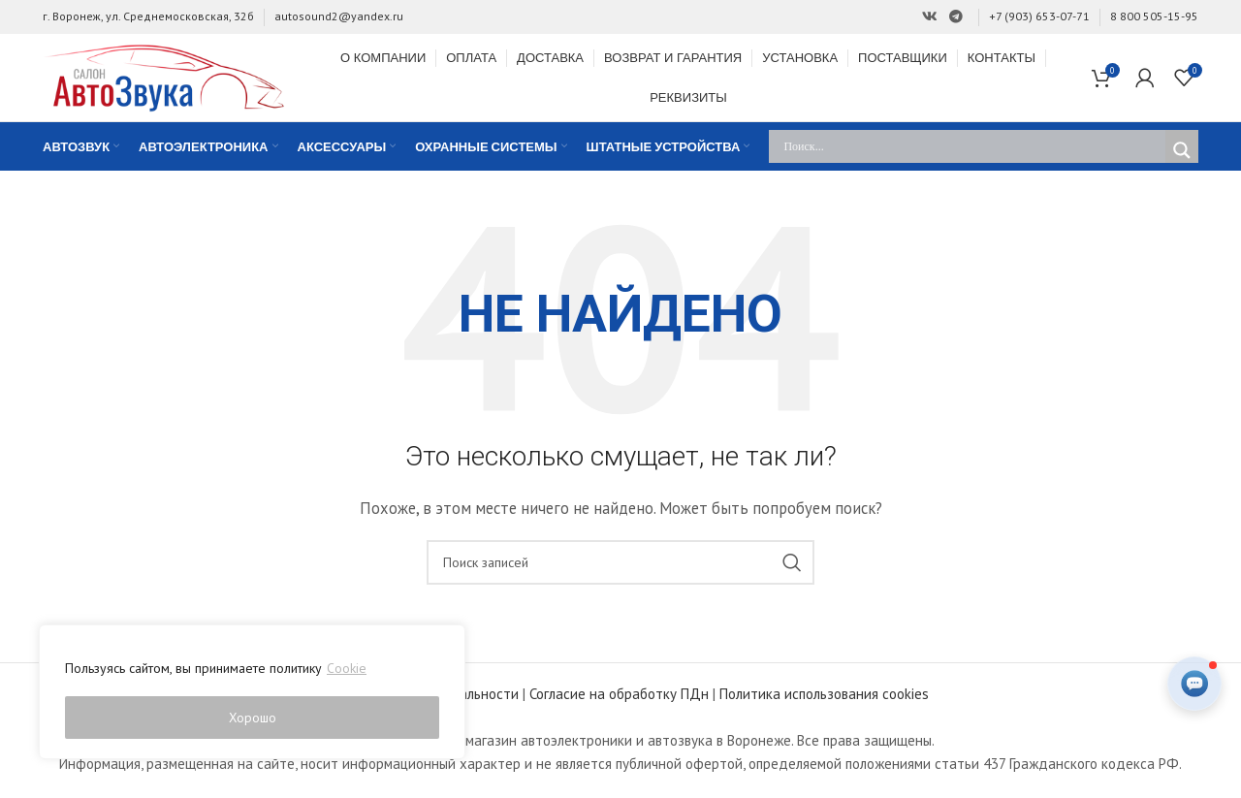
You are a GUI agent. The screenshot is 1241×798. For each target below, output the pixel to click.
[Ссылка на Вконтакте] (929, 17)
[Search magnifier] (1181, 153)
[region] (252, 692)
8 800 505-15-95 (1154, 16)
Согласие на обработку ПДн (619, 696)
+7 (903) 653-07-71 (1039, 16)
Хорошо (252, 717)
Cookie (346, 669)
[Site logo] (164, 77)
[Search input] (972, 149)
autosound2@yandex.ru (338, 16)
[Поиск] (620, 565)
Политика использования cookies (824, 696)
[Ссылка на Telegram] (956, 17)
